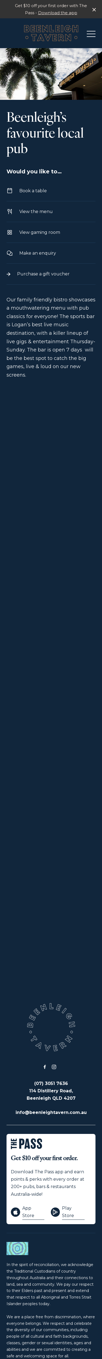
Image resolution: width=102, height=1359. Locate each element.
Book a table (51, 191)
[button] (91, 35)
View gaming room (51, 232)
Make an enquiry (51, 253)
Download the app (57, 12)
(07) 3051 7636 (51, 1083)
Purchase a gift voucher (51, 274)
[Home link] (51, 33)
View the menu (51, 211)
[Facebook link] (45, 1067)
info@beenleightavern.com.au (51, 1112)
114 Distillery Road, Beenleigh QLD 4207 (51, 1094)
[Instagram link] (54, 1067)
